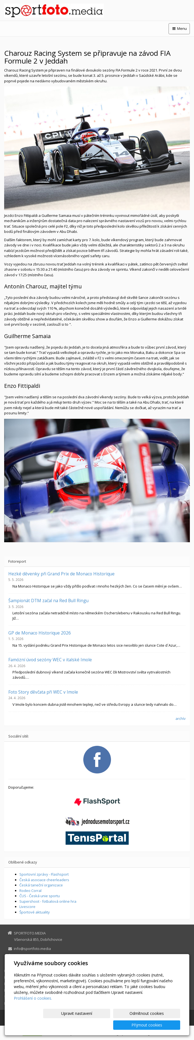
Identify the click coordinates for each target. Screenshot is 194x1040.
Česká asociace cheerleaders (44, 879)
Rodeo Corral (30, 890)
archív (180, 718)
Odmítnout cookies (113, 1025)
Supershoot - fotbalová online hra (47, 901)
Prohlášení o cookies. (33, 1009)
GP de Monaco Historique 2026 (39, 633)
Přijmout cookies (159, 1025)
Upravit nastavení (68, 1025)
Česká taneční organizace (41, 885)
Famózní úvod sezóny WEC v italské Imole (50, 660)
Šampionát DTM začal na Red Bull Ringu (48, 600)
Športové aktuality (34, 912)
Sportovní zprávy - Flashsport (44, 874)
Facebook (22, 961)
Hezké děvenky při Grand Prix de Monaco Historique (61, 574)
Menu (179, 28)
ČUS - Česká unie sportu (39, 895)
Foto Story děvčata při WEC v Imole (43, 692)
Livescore (27, 906)
